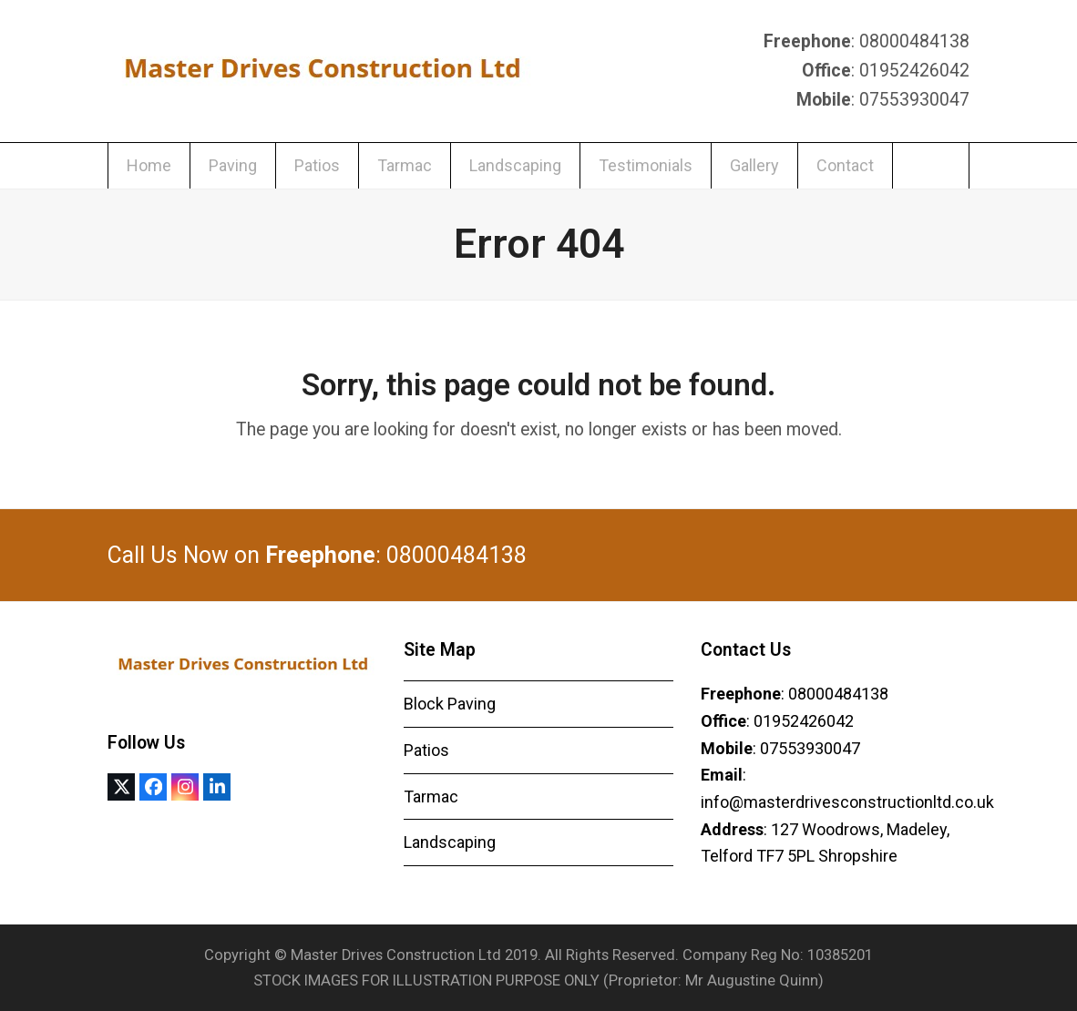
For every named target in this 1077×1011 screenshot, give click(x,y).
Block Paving (450, 703)
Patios (426, 750)
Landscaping (450, 842)
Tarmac (431, 796)
